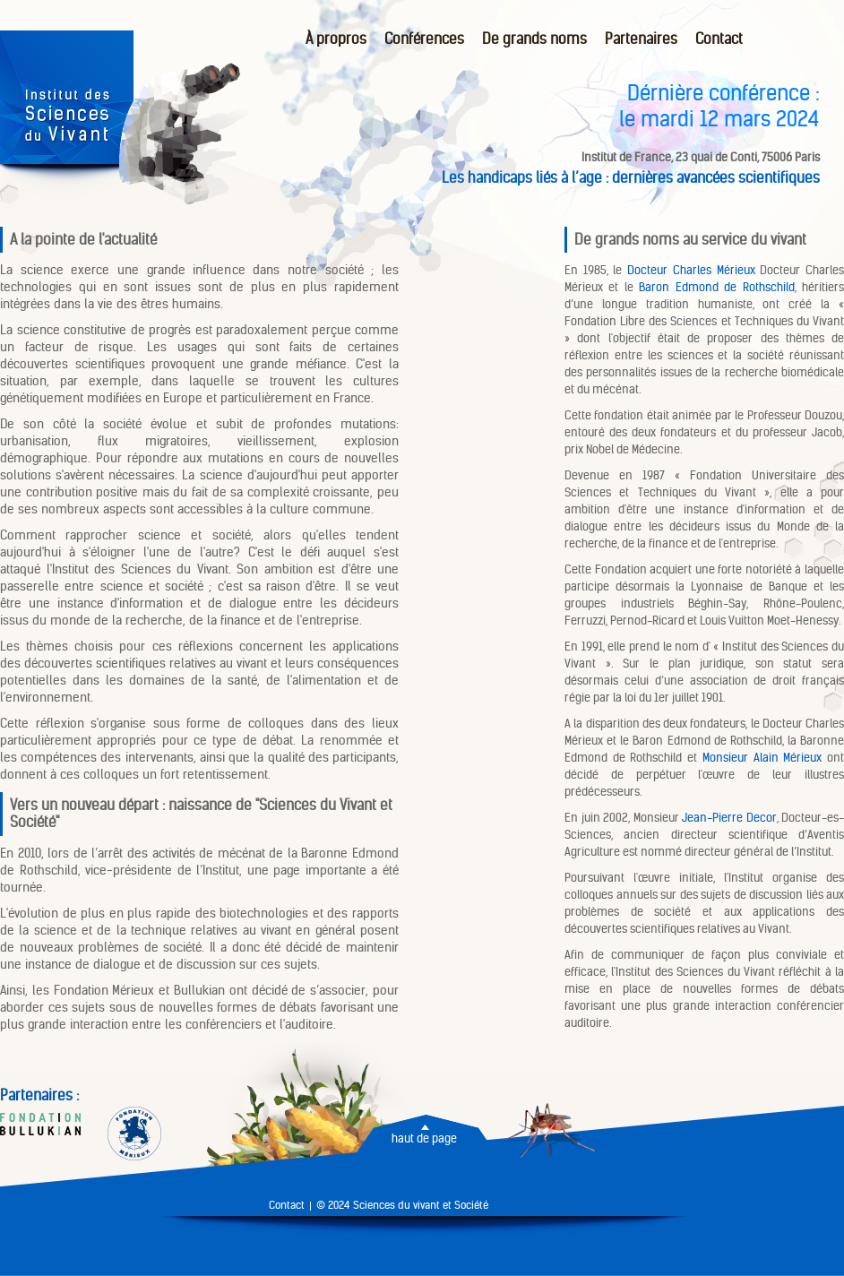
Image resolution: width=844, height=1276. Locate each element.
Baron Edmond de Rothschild (716, 287)
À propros (336, 38)
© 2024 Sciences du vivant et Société (402, 1204)
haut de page (424, 1139)
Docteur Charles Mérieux (690, 270)
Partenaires (641, 38)
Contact (719, 38)
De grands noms (534, 38)
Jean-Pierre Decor (729, 817)
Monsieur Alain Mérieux (762, 757)
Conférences (424, 38)
